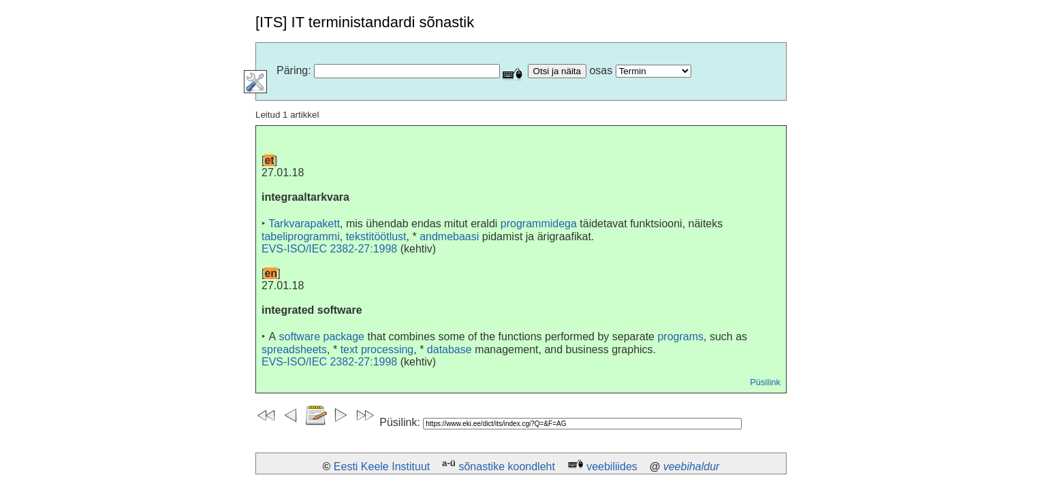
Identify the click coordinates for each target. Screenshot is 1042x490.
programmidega (539, 223)
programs (680, 336)
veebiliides (611, 466)
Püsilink (765, 382)
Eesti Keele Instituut (382, 466)
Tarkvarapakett (304, 223)
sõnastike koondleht (506, 466)
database (449, 349)
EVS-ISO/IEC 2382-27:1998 (329, 249)
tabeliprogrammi (301, 236)
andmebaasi (449, 236)
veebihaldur (691, 466)
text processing (377, 349)
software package (321, 336)
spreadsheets (294, 349)
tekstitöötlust (376, 236)
